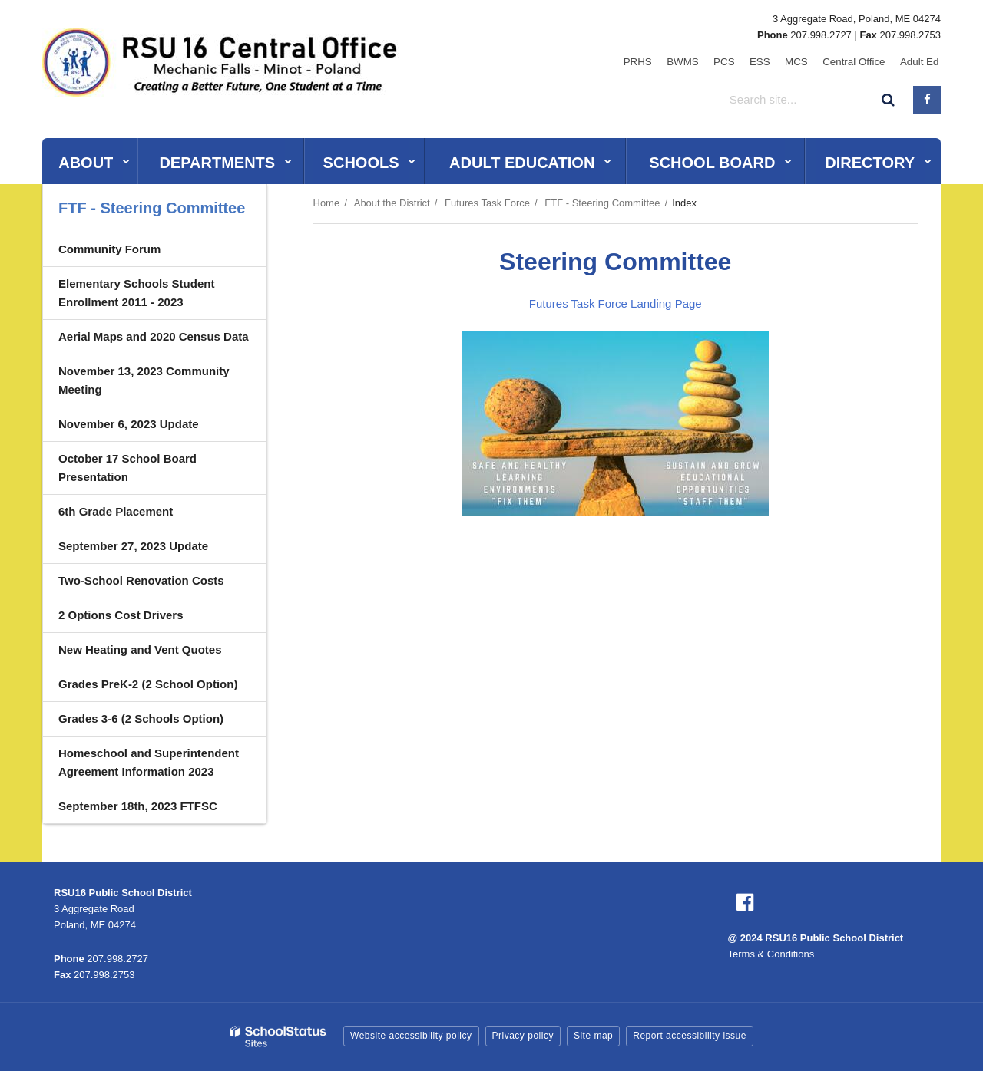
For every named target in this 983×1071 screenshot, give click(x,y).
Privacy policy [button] (523, 1035)
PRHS (669, 61)
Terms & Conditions (771, 954)
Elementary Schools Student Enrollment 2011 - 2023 (136, 292)
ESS (777, 61)
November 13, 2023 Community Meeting (144, 380)
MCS (809, 61)
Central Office (861, 61)
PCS (746, 61)
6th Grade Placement (115, 511)
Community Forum (109, 248)
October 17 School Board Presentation (127, 467)
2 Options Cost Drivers (121, 614)
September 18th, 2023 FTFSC (137, 805)
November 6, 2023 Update (128, 423)
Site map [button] (593, 1035)
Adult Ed (922, 61)
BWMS (709, 61)
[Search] (888, 98)
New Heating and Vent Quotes (140, 649)
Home (326, 203)
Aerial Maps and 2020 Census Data (153, 336)
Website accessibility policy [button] (411, 1035)
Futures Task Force (487, 203)
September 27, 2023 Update (133, 545)
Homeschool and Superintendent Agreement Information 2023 (148, 762)
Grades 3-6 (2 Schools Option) (140, 718)
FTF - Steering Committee (602, 203)
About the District (392, 203)
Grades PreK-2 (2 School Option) (147, 683)
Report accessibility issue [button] (689, 1035)
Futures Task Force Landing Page (615, 303)
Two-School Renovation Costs (141, 580)
